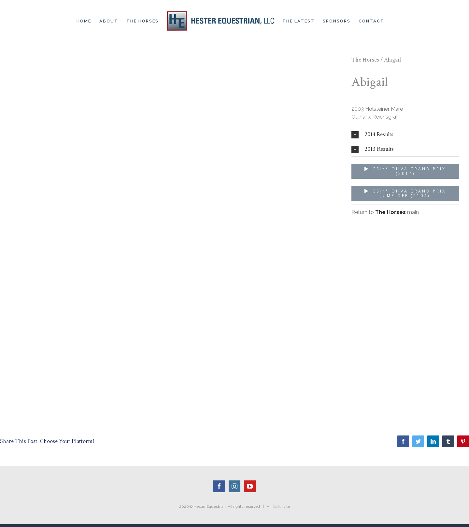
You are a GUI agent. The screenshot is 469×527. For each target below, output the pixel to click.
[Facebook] (219, 486)
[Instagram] (234, 486)
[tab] (405, 134)
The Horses (365, 60)
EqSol (277, 506)
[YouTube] (250, 486)
